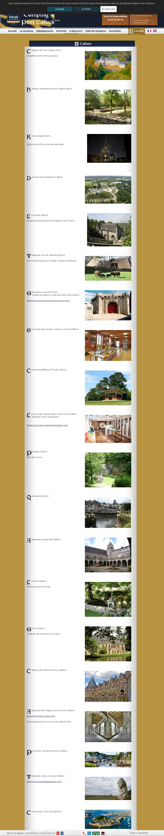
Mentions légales (15, 833)
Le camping (26, 31)
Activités (61, 31)
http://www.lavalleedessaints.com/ (44, 781)
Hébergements (44, 31)
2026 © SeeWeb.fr (139, 833)
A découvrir (76, 31)
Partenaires (32, 833)
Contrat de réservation (143, 16)
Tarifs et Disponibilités (115, 16)
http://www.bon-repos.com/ (41, 716)
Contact (139, 31)
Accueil (12, 31)
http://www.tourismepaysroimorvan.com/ (48, 300)
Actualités (115, 31)
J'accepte (60, 9)
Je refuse (86, 9)
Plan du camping (141, 23)
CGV (136, 18)
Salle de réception (95, 31)
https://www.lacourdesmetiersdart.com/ (47, 425)
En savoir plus (108, 9)
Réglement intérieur (142, 20)
